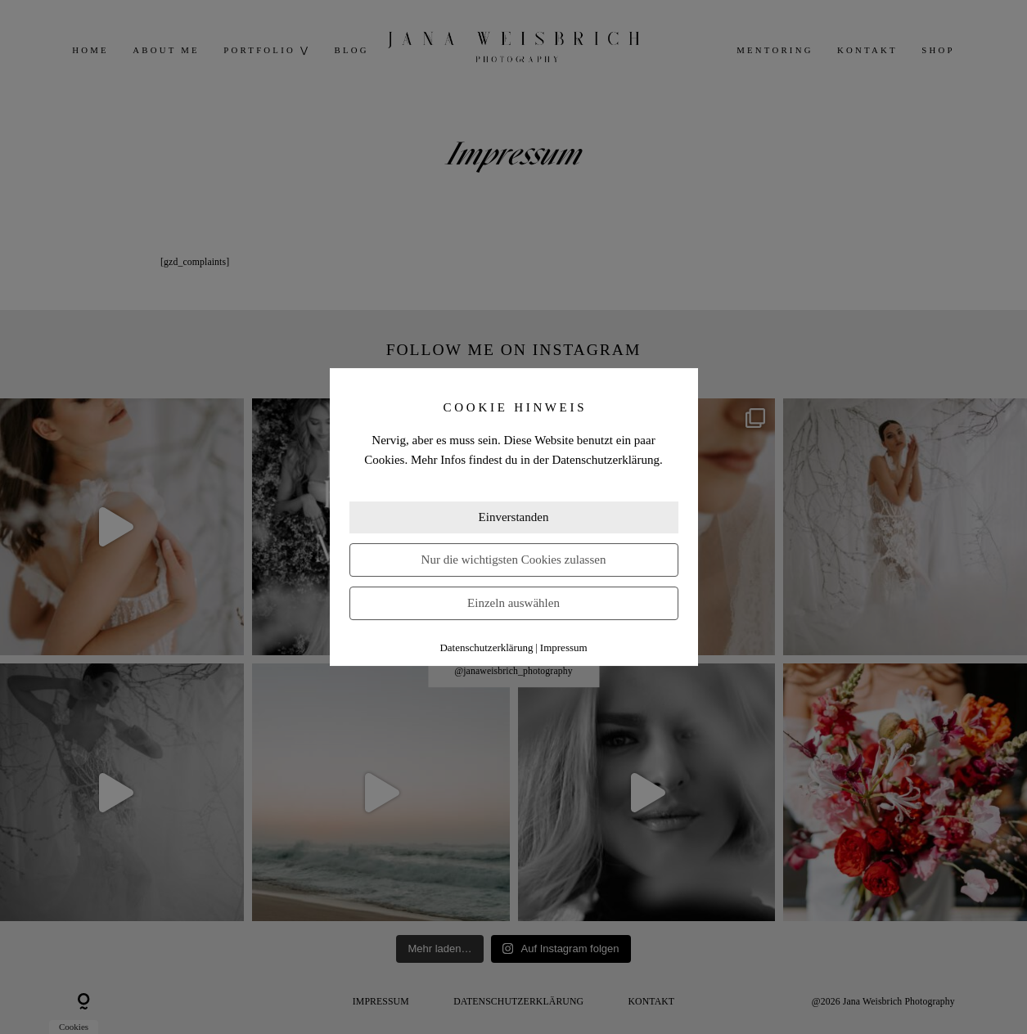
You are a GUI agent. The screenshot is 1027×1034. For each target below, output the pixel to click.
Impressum (564, 647)
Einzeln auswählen (513, 602)
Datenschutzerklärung (486, 647)
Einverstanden (514, 517)
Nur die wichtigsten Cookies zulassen (513, 559)
